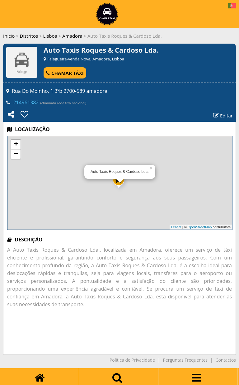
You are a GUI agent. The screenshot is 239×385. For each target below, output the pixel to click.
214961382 (26, 102)
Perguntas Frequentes (185, 360)
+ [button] (16, 144)
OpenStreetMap (200, 227)
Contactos (226, 360)
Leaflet (176, 227)
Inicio (9, 36)
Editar (223, 115)
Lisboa (50, 36)
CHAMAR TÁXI (65, 73)
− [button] (16, 154)
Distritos (29, 36)
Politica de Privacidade (132, 360)
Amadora (72, 36)
